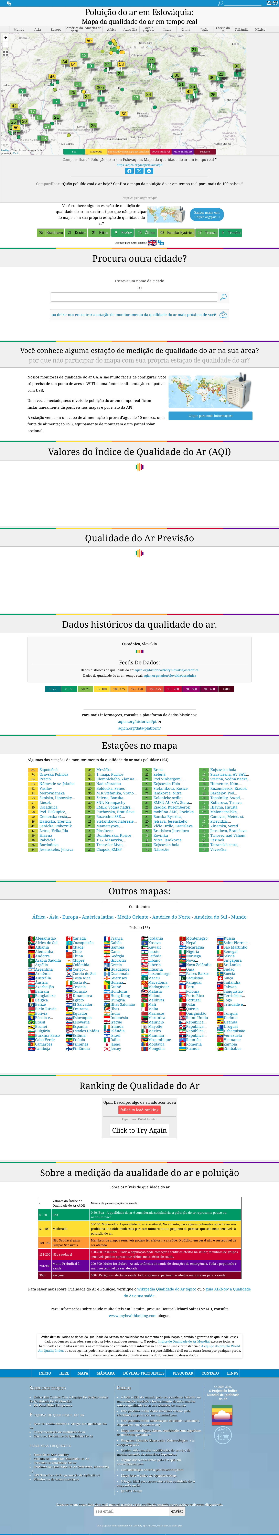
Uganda (227, 1013)
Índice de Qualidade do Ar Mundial (184, 1332)
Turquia (227, 1004)
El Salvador (79, 995)
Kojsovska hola (160, 835)
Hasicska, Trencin (49, 812)
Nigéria (189, 942)
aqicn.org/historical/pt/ (137, 712)
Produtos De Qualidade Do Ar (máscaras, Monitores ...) (69, 1460)
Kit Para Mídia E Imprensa (53, 1396)
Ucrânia (227, 1008)
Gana (112, 942)
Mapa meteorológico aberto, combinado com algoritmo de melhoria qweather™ (159, 1424)
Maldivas (152, 991)
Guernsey (115, 969)
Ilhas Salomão (119, 995)
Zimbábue (229, 1039)
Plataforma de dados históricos (56, 1470)
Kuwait (151, 938)
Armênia (39, 964)
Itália (112, 1030)
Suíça (225, 969)
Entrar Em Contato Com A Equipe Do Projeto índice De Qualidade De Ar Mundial (69, 1390)
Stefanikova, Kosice (165, 779)
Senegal (227, 942)
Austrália (39, 969)
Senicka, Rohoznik (50, 817)
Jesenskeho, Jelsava (50, 840)
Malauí (150, 986)
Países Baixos (194, 964)
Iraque (113, 1013)
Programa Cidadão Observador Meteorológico (154, 1431)
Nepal (187, 933)
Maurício (152, 1013)
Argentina (40, 960)
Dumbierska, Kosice (108, 826)
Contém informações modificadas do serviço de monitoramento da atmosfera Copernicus (153, 1443)
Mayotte (151, 1017)
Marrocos (152, 1004)
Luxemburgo (155, 964)
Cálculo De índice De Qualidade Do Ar (61, 1450)
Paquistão (191, 969)
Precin (39, 770)
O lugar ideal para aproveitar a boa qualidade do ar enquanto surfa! (156, 1474)
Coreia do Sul (81, 964)
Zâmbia (227, 1035)
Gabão (112, 933)
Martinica (153, 1008)
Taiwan (227, 978)
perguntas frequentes (50, 1436)
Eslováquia (79, 1008)
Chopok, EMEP (103, 840)
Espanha (77, 1017)
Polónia (189, 982)
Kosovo (151, 933)
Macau (150, 969)
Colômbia (77, 955)
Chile (74, 942)
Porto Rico (191, 986)
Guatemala (116, 964)
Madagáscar (155, 978)
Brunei (37, 1017)
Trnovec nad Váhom (222, 826)
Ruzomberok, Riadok (223, 779)
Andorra (39, 947)
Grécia (113, 955)
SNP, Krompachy (105, 793)
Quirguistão (192, 1004)
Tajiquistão (230, 982)
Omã (186, 960)
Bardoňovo (43, 835)
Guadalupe (116, 960)
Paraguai (190, 973)
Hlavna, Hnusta (218, 798)
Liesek (39, 793)
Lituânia (152, 960)
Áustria (38, 973)
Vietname (229, 1030)
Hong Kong (117, 986)
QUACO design (131, 1482)
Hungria (114, 991)
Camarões (40, 1035)
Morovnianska (46, 784)
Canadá (76, 929)
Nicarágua (191, 938)
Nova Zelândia (195, 955)
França (113, 929)
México (151, 1022)
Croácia (76, 978)
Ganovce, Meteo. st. (221, 807)
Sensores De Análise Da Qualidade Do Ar (63, 1427)
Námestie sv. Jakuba (51, 774)
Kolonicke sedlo (161, 788)
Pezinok (211, 831)
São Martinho (232, 938)
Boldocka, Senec (105, 779)
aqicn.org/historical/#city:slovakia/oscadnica (166, 661)
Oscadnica (42, 798)
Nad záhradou (103, 774)
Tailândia (228, 973)
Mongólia (153, 1039)
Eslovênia (78, 1013)
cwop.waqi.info (128, 1436)
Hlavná (40, 826)
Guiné (112, 978)
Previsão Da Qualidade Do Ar (55, 1454)
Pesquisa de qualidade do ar (57, 1406)
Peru (186, 978)
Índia (112, 1004)
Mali (148, 995)
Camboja (39, 1039)
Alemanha (40, 942)
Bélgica (38, 991)
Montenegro (193, 929)
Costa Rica (78, 969)
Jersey (112, 1039)
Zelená (153, 765)
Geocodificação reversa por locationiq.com (152, 1461)
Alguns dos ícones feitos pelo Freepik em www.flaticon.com (149, 1453)
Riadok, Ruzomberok (166, 798)
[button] (5, 29)
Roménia (190, 1035)
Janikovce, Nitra (162, 784)
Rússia (226, 929)
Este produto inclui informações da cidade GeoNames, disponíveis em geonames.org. (158, 1414)
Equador (76, 1004)
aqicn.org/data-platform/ (139, 719)
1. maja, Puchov (104, 765)
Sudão (225, 960)
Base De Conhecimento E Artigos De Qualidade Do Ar (68, 1417)
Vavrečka (212, 840)
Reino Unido (193, 1008)
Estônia (76, 1026)
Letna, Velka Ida (48, 821)
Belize (37, 995)
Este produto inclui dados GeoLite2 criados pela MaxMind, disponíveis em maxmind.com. (153, 1404)
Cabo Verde (41, 1030)
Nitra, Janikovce (162, 831)
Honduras (116, 982)
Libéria (151, 955)
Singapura (229, 951)
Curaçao (76, 982)
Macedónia (154, 973)
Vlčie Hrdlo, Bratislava (167, 817)
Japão (112, 1035)
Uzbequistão (231, 1022)
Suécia (226, 964)
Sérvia (226, 947)
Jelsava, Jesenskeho (164, 812)
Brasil (36, 1013)
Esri (15, 144)
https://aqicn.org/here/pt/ (139, 189)
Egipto (75, 991)
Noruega (190, 947)
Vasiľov (40, 779)
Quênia (189, 1000)
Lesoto (150, 942)
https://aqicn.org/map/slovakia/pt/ (139, 156)
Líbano (150, 951)
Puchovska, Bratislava (110, 803)
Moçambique (156, 1030)
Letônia (151, 947)
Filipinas (77, 1035)
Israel (112, 1026)
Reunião (190, 1030)
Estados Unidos (82, 1022)
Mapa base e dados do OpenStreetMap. (149, 1467)
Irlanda (114, 1017)
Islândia (114, 1022)
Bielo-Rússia (42, 1000)
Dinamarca (79, 986)
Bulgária (39, 1022)
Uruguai (227, 1017)
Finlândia (78, 1039)
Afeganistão (42, 929)
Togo (224, 991)
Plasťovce (99, 821)
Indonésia (116, 1008)
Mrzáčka (98, 760)
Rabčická (41, 831)
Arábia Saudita (44, 951)
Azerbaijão (41, 978)
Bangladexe (42, 986)
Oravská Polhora (48, 765)
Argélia (38, 955)
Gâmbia (114, 938)
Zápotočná (43, 760)
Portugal (190, 991)
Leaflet (5, 141)
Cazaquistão (80, 933)
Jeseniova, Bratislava (223, 821)
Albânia (38, 938)
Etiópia (75, 1030)
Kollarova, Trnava (220, 793)
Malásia (151, 982)
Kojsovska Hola (161, 774)
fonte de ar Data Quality (51, 1446)
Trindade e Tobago (230, 997)
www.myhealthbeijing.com (133, 1306)
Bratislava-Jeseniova (165, 821)
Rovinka (155, 826)
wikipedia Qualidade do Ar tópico (167, 1280)
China (74, 947)
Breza (152, 760)
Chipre (75, 951)
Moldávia (152, 1035)
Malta (149, 1000)
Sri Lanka (229, 955)
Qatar (187, 995)
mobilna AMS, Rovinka (168, 803)
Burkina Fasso (44, 1026)
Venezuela (229, 1026)
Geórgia (114, 947)
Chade (75, 938)
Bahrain (38, 982)
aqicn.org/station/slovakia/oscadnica (169, 667)
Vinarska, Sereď (218, 817)
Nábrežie (155, 840)
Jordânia (152, 929)
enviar (177, 1502)
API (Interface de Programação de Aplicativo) (66, 1466)
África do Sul (43, 933)
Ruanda (189, 1039)
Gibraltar (115, 951)
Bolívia (37, 1004)
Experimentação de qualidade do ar (59, 1423)
